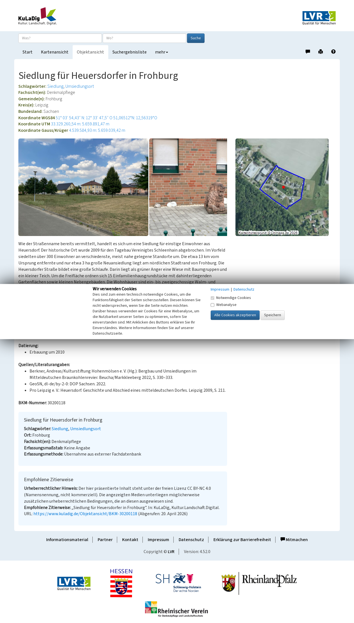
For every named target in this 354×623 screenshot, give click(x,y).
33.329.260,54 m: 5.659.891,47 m (80, 124)
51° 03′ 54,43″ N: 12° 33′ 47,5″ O (84, 118)
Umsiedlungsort (79, 86)
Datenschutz (191, 540)
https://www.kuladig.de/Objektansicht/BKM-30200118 (85, 514)
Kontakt (130, 540)
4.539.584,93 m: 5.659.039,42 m (97, 130)
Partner (105, 540)
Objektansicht (90, 52)
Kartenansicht (54, 52)
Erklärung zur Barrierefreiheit (242, 540)
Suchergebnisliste (129, 52)
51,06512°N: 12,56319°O (135, 118)
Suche (196, 38)
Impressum (158, 540)
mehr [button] (161, 52)
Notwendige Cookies (231, 298)
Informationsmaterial (67, 540)
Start (28, 52)
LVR (171, 552)
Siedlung (55, 86)
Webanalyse (224, 305)
